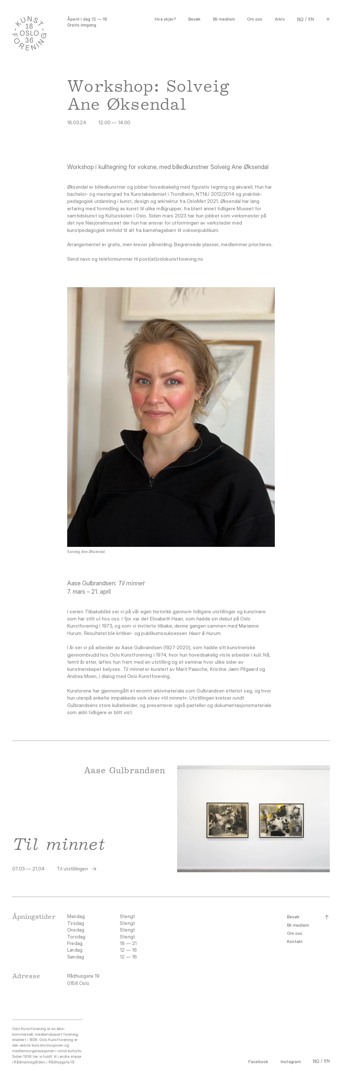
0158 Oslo (79, 983)
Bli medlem (224, 19)
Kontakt (295, 941)
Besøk (194, 19)
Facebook (258, 1061)
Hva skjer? (165, 19)
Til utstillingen (77, 869)
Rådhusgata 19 (84, 976)
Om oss (254, 19)
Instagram (291, 1061)
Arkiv (280, 19)
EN (311, 19)
